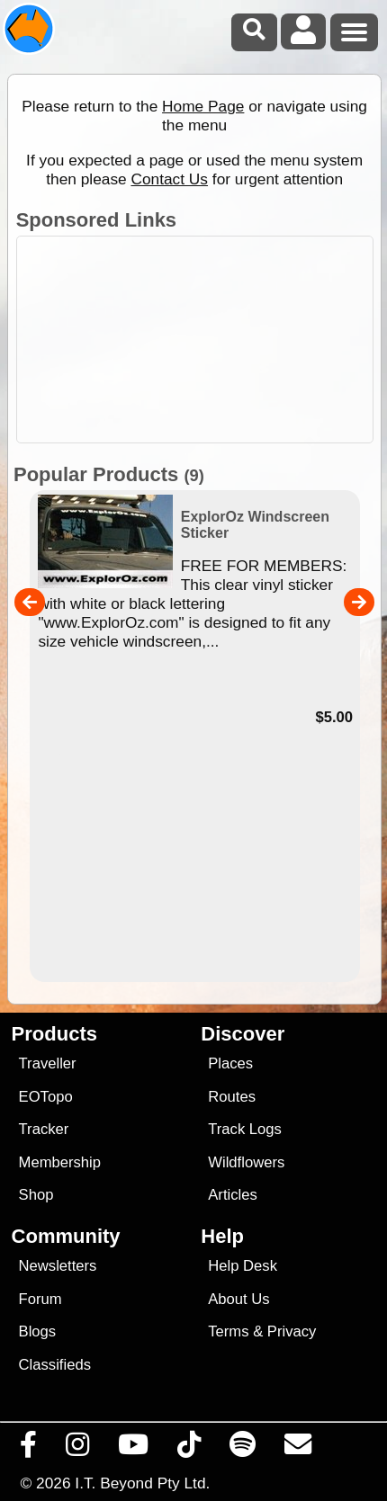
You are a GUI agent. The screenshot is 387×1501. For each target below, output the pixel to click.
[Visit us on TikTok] (189, 1449)
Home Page (203, 106)
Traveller (47, 1063)
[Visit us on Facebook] (29, 1449)
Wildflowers (246, 1162)
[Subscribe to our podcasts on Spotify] (243, 1449)
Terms (228, 1331)
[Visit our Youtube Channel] (134, 1449)
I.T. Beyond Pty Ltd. (142, 1483)
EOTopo (46, 1096)
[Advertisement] (203, 339)
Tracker (44, 1129)
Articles (232, 1194)
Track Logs (245, 1129)
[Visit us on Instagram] (77, 1449)
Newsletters (58, 1265)
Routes (232, 1096)
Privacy (292, 1331)
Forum (40, 1299)
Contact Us (169, 179)
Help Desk (242, 1265)
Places (230, 1063)
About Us (238, 1299)
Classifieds (55, 1364)
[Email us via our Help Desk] (298, 1449)
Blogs (38, 1331)
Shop (36, 1194)
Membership (60, 1162)
